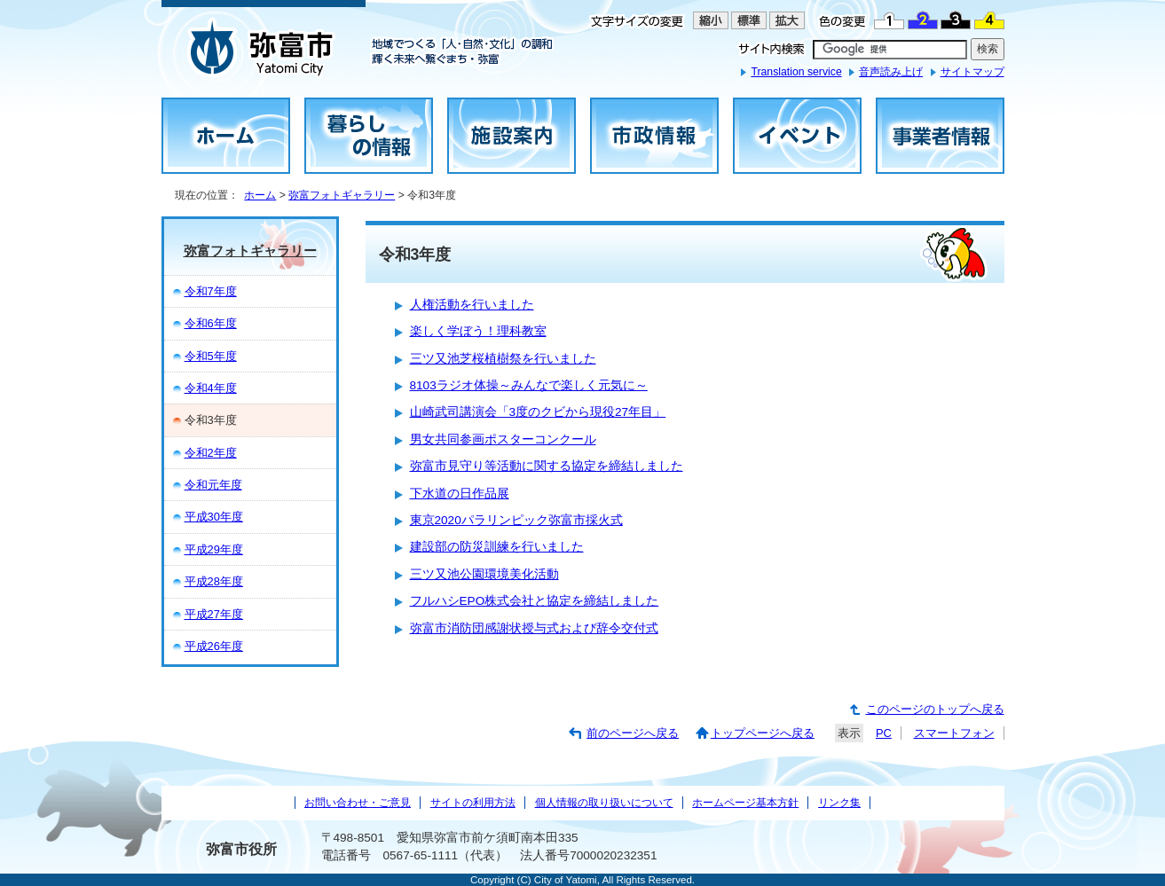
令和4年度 (211, 388)
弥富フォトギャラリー (341, 195)
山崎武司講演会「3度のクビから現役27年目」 (538, 412)
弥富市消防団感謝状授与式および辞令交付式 (534, 628)
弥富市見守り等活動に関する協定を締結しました (546, 466)
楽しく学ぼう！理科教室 (478, 331)
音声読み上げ (891, 72)
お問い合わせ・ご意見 (357, 802)
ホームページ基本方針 (745, 802)
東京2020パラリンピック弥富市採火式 (516, 520)
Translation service (796, 72)
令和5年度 (211, 356)
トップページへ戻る (763, 733)
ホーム (260, 195)
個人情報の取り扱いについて (604, 802)
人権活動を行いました (472, 304)
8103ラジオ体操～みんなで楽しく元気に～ (529, 385)
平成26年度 (214, 646)
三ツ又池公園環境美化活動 (484, 574)
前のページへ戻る (632, 733)
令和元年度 (213, 484)
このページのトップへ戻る (935, 709)
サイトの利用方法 (473, 802)
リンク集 (839, 802)
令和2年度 (211, 452)
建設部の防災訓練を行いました (497, 546)
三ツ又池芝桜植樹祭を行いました (503, 358)
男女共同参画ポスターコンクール (503, 439)
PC (884, 733)
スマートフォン (954, 733)
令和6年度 (211, 323)
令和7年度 (211, 291)
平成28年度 (214, 581)
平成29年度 (214, 549)
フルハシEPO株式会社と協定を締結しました (534, 601)
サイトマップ (972, 72)
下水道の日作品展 (459, 493)
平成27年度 (214, 614)
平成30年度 (214, 516)
